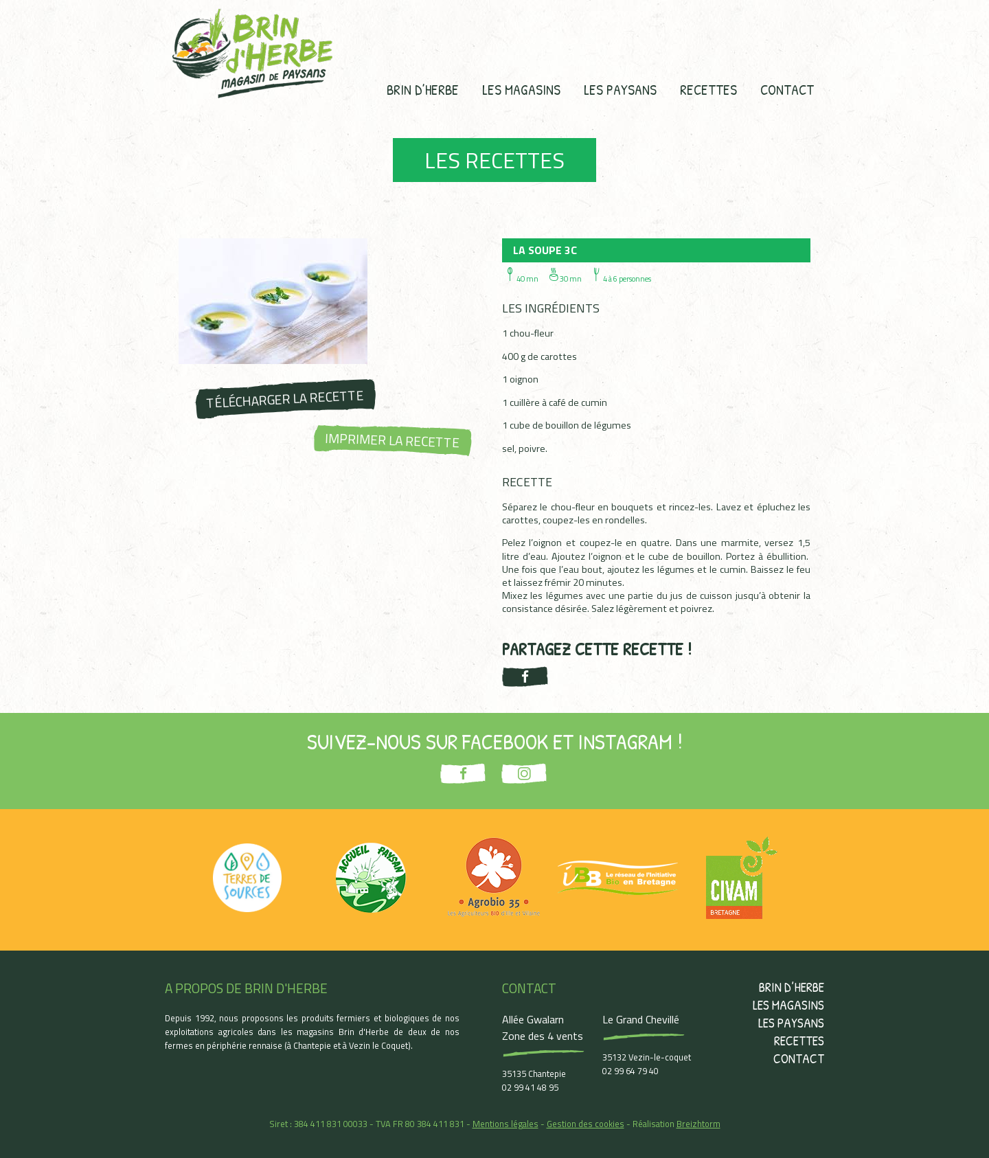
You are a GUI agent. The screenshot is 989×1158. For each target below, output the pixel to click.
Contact (787, 89)
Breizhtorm (698, 1124)
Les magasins (521, 89)
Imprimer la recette (392, 439)
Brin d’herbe (423, 89)
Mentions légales (505, 1124)
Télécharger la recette (284, 399)
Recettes (708, 89)
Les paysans (620, 89)
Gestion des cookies (585, 1124)
